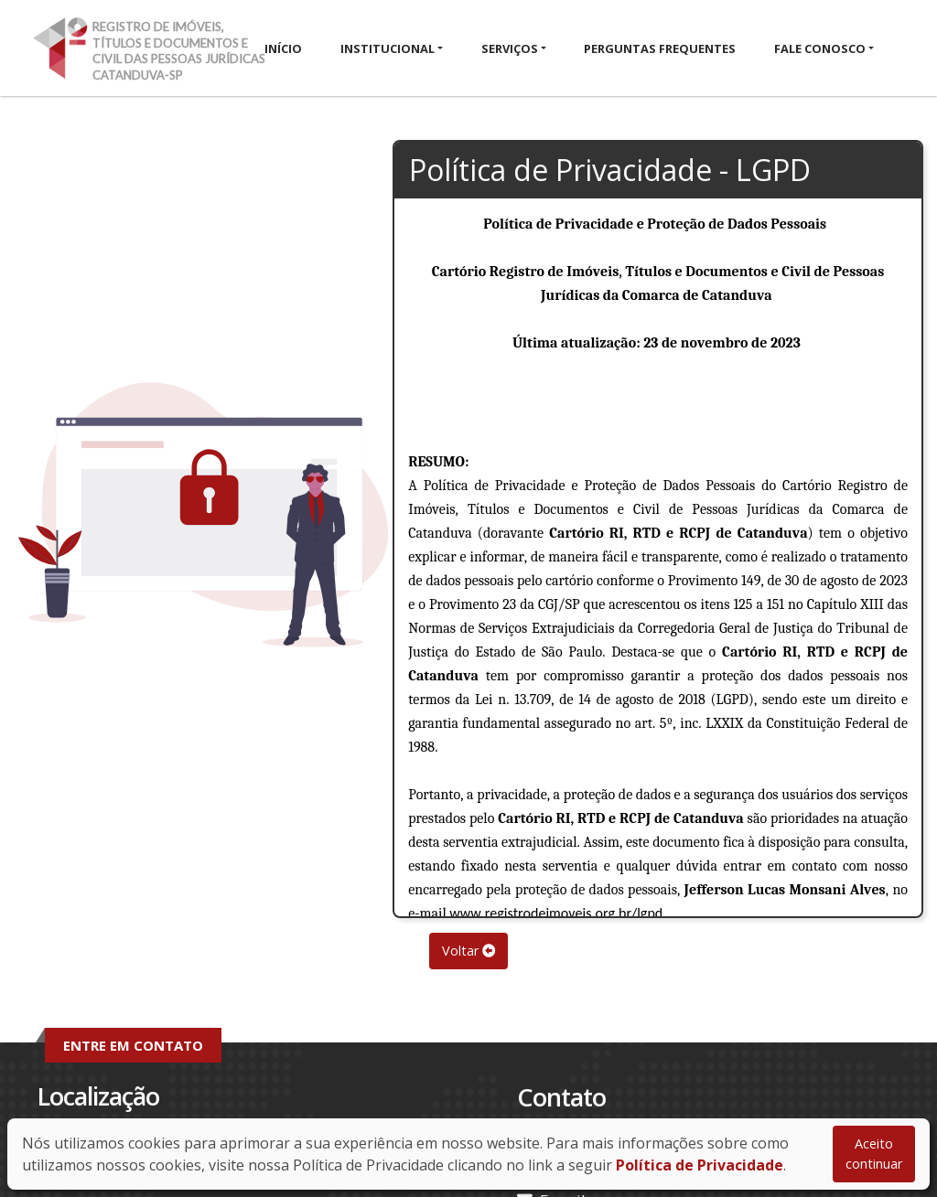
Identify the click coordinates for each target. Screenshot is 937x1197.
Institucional (387, 48)
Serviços (509, 48)
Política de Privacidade (699, 1165)
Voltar (468, 950)
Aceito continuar (873, 1153)
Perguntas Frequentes (660, 48)
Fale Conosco (820, 48)
